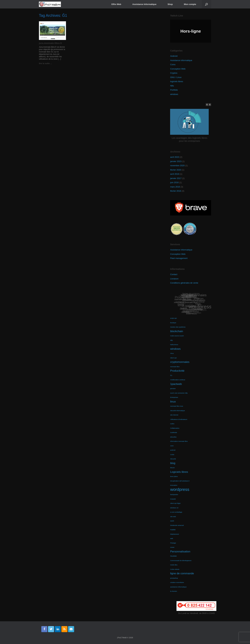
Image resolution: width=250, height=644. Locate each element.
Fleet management (178, 258)
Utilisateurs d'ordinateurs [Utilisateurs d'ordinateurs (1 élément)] (178, 419)
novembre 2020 (177, 165)
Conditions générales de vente (184, 283)
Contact (173, 274)
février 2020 (175, 170)
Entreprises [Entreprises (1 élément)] (174, 397)
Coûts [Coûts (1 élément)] (172, 454)
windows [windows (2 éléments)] (175, 348)
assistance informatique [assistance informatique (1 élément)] (178, 587)
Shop (170, 4)
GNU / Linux (175, 77)
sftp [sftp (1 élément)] (171, 340)
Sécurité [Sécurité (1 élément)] (173, 459)
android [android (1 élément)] (172, 450)
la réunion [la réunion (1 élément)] (173, 591)
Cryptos (173, 73)
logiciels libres (176, 81)
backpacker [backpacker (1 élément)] (174, 494)
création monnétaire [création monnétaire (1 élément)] (177, 582)
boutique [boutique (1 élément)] (173, 323)
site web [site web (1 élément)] (173, 516)
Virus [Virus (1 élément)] (172, 353)
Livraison (174, 278)
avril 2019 (174, 174)
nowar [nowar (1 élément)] (172, 547)
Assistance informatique (181, 60)
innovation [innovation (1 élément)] (173, 485)
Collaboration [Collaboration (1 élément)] (174, 428)
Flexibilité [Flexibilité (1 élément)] (173, 556)
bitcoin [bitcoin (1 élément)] (172, 467)
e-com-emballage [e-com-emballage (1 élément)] (176, 512)
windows (174, 94)
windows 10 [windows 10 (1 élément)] (174, 508)
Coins (172, 64)
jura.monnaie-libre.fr (50, 43)
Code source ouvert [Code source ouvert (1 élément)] (177, 336)
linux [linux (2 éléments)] (173, 401)
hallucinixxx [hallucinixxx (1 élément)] (174, 344)
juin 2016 (174, 182)
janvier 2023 (175, 161)
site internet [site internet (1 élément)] (174, 415)
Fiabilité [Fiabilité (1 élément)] (173, 530)
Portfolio (174, 90)
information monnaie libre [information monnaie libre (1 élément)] (179, 441)
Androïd (173, 56)
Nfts (172, 86)
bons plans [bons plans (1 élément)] (174, 476)
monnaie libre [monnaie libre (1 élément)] (175, 366)
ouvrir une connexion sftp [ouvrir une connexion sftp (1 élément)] (179, 393)
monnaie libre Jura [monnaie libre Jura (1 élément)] (176, 406)
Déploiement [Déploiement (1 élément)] (174, 534)
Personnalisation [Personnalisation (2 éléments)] (180, 551)
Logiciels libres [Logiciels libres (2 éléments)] (179, 471)
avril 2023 (174, 157)
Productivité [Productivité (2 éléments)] (177, 370)
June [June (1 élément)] (171, 446)
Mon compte (190, 4)
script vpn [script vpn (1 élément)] (173, 318)
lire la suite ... (46, 63)
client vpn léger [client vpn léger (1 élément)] (175, 503)
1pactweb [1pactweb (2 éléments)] (176, 384)
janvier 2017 (175, 178)
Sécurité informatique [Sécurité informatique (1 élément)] (177, 410)
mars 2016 (175, 187)
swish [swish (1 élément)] (172, 521)
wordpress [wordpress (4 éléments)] (179, 489)
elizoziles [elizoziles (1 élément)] (173, 437)
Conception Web (177, 69)
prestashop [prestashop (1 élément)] (174, 578)
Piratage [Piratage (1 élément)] (173, 543)
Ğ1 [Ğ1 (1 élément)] (171, 375)
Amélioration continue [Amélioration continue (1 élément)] (177, 380)
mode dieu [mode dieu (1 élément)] (173, 565)
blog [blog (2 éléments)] (172, 463)
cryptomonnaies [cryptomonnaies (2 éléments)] (179, 361)
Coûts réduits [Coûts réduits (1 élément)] (174, 569)
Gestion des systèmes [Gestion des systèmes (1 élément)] (177, 327)
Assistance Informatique (144, 4)
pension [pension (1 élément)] (173, 388)
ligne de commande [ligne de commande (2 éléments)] (182, 573)
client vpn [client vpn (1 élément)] (173, 358)
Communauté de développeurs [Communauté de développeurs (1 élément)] (180, 560)
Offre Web (116, 4)
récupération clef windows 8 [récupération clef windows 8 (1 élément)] (179, 481)
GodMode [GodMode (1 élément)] (173, 432)
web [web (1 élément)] (171, 538)
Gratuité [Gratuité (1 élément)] (173, 499)
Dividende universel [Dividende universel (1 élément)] (177, 525)
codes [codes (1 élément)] (172, 424)
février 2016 (175, 191)
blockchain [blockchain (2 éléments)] (176, 331)
